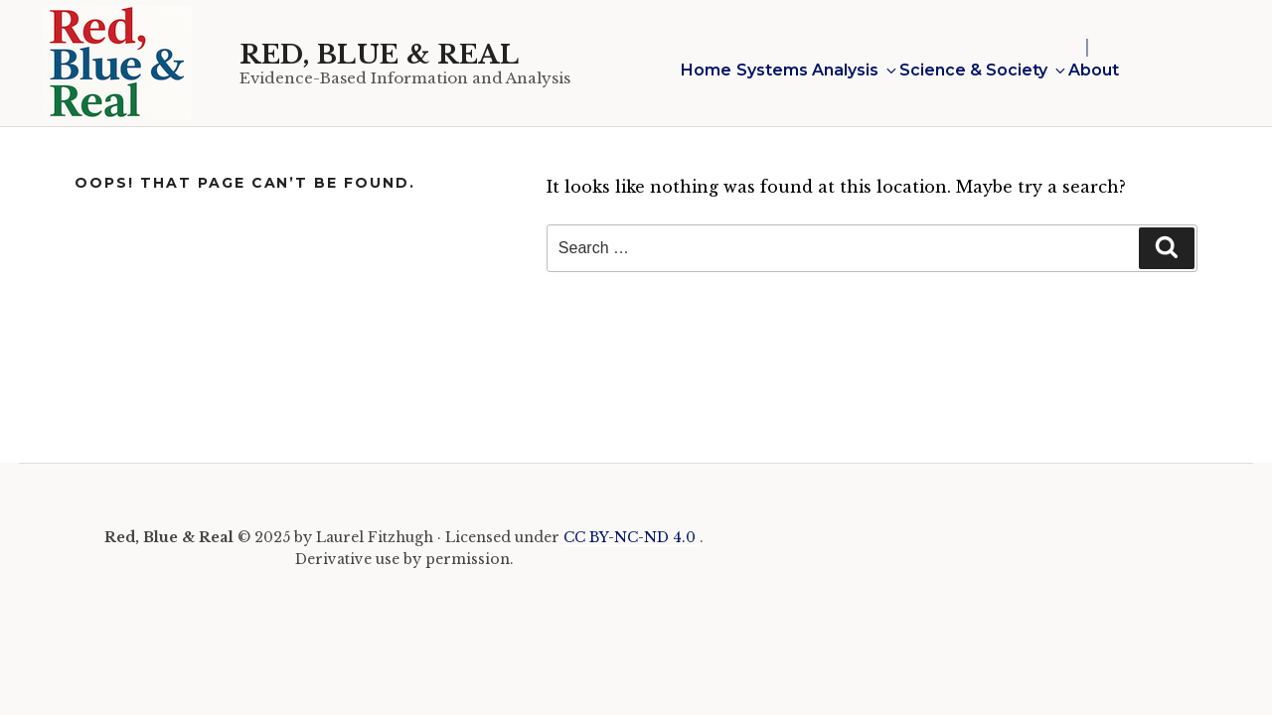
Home (706, 70)
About (1093, 70)
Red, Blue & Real (379, 55)
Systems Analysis (815, 70)
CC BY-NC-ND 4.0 (631, 537)
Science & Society (981, 70)
